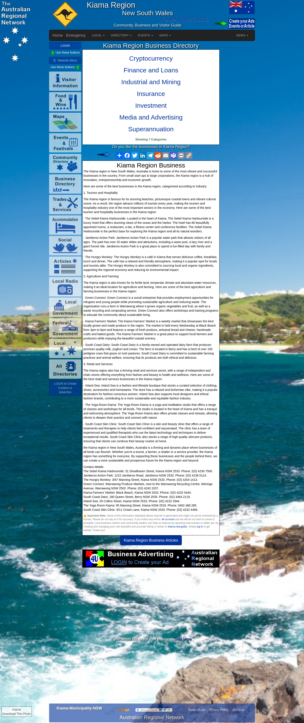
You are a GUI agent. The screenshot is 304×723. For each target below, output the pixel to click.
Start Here (182, 639)
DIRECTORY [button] (121, 35)
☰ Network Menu (65, 60)
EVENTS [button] (145, 35)
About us (238, 709)
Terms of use (196, 709)
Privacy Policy (219, 709)
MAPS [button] (165, 35)
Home (58, 35)
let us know (168, 519)
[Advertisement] (151, 602)
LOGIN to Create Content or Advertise (65, 388)
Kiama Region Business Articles (151, 540)
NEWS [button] (242, 35)
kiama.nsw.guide (177, 526)
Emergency (76, 35)
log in (200, 526)
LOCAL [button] (98, 35)
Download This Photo (16, 714)
